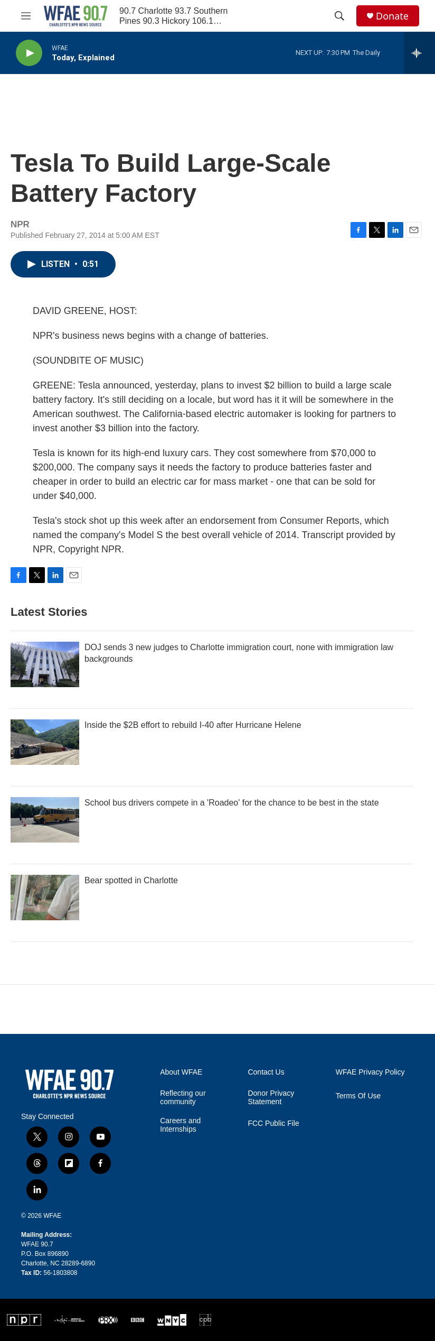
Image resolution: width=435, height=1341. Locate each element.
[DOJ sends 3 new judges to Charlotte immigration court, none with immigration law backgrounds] (45, 664)
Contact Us (266, 1072)
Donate (392, 16)
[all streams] (419, 53)
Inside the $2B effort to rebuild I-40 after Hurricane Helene (192, 724)
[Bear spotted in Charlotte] (45, 897)
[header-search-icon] (339, 16)
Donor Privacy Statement (271, 1097)
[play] (29, 53)
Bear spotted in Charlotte (131, 880)
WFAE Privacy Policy (370, 1072)
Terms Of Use (358, 1096)
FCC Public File (273, 1123)
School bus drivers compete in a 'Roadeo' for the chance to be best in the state (231, 802)
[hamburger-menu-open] (26, 15)
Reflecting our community (182, 1097)
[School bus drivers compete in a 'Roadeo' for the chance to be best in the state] (45, 820)
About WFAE (181, 1072)
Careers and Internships (180, 1125)
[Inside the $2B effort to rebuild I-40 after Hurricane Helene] (45, 742)
